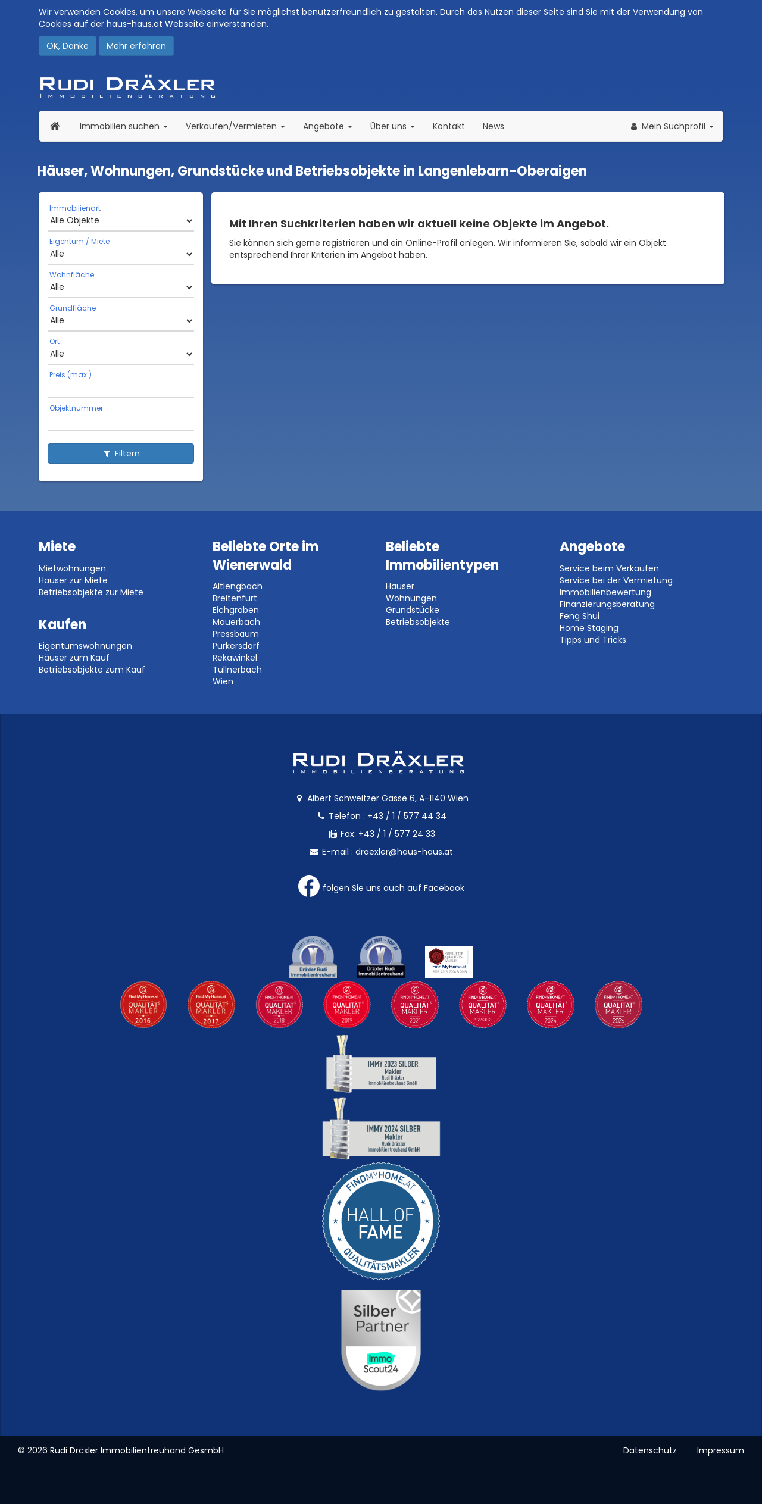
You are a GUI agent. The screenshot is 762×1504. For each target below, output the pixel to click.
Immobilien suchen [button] (128, 126)
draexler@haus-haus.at (404, 852)
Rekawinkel (235, 658)
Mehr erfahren (136, 46)
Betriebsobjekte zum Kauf (92, 670)
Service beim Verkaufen (609, 568)
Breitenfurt (235, 598)
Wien (223, 681)
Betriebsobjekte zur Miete (91, 592)
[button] (671, 126)
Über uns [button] (397, 126)
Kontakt (449, 126)
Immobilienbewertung (605, 592)
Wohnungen (411, 598)
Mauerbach (236, 622)
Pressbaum (236, 634)
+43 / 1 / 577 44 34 (406, 816)
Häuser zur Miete (73, 580)
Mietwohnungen (72, 568)
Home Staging (589, 628)
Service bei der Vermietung (616, 580)
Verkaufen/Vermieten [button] (240, 126)
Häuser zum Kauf (74, 658)
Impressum (720, 1450)
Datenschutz (650, 1450)
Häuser (400, 586)
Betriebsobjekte (418, 622)
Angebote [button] (327, 126)
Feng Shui (579, 616)
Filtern (121, 453)
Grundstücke (412, 610)
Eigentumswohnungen (85, 646)
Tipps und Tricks (593, 640)
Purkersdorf (236, 646)
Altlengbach (238, 586)
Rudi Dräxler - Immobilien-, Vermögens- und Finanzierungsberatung (381, 86)
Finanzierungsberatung (607, 604)
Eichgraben (236, 610)
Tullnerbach (237, 670)
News (493, 126)
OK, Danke (67, 46)
